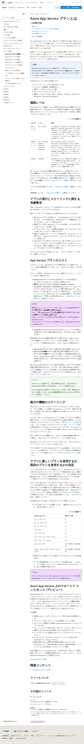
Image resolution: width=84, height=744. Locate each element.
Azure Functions (56, 46)
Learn (31, 14)
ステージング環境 (74, 425)
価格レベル (35, 26)
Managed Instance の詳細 (38, 659)
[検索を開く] (73, 2)
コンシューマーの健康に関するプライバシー (60, 736)
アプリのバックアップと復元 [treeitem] (13, 65)
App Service (43, 14)
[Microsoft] (3, 2)
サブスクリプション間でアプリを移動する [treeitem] (15, 79)
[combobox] (14, 17)
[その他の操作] (80, 13)
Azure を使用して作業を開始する (71, 7)
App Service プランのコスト (40, 31)
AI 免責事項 (5, 736)
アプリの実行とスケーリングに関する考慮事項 (45, 29)
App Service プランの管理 (42, 670)
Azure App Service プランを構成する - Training (43, 702)
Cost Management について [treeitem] (13, 83)
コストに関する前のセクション (40, 469)
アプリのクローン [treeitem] (10, 68)
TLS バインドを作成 (71, 422)
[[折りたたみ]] (23, 14)
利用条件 (4, 738)
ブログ (26, 736)
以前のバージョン (16, 736)
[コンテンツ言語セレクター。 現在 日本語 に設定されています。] (6, 731)
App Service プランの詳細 (59, 180)
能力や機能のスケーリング (39, 33)
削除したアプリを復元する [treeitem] (13, 70)
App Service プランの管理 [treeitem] (12, 57)
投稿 (32, 736)
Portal (57, 7)
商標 (11, 738)
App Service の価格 (53, 193)
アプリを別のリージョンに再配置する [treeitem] (15, 74)
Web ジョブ (76, 234)
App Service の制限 (61, 187)
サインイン (78, 2)
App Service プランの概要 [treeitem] (12, 54)
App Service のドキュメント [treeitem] (12, 21)
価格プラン (69, 71)
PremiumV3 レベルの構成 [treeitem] (12, 59)
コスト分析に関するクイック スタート (61, 392)
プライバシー (40, 736)
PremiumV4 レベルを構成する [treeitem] (14, 62)
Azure (37, 14)
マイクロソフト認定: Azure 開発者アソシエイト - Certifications (48, 709)
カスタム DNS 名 (46, 420)
